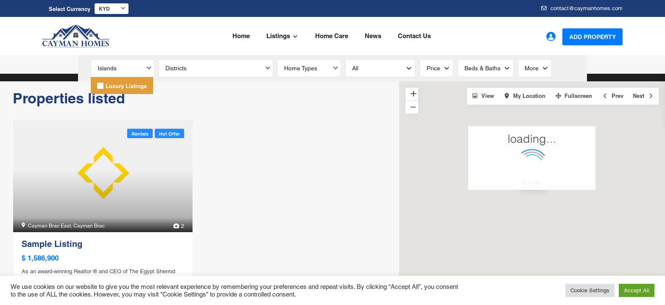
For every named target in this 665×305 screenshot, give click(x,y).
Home (241, 35)
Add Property (592, 36)
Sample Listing (52, 244)
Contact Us (414, 35)
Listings (278, 35)
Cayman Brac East (49, 226)
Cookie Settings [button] (589, 290)
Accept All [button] (636, 290)
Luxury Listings (126, 86)
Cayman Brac (89, 226)
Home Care (331, 35)
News (373, 35)
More (532, 68)
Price (433, 68)
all (355, 68)
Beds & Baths (482, 68)
